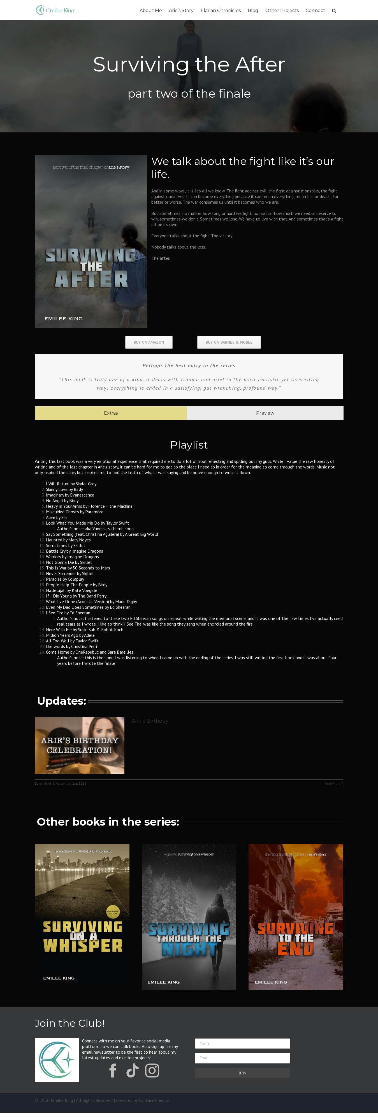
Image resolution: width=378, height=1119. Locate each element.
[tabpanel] (189, 550)
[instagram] (152, 1070)
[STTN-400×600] (189, 846)
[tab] (111, 413)
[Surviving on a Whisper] (82, 846)
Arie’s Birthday (149, 721)
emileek (45, 783)
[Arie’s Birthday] (79, 745)
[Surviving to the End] (296, 846)
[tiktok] (133, 1070)
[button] (334, 10)
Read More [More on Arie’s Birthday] (332, 783)
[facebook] (113, 1070)
